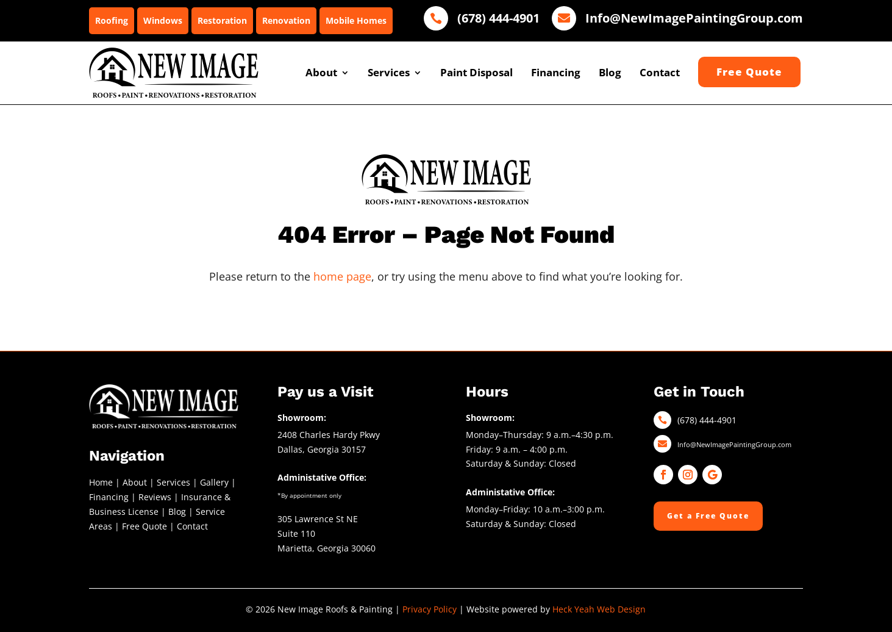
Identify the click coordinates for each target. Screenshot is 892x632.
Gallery (214, 482)
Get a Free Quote (708, 516)
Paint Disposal (476, 72)
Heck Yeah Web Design (599, 609)
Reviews (154, 497)
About (321, 72)
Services (389, 72)
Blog (610, 72)
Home (101, 482)
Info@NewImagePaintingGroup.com (734, 444)
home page (342, 276)
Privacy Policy (429, 609)
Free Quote (144, 526)
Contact (660, 72)
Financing (555, 72)
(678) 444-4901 (707, 420)
